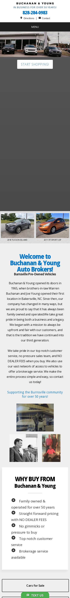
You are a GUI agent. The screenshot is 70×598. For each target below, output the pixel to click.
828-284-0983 (35, 12)
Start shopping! (35, 64)
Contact (44, 18)
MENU (35, 27)
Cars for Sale (35, 586)
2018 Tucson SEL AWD (17, 240)
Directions (27, 18)
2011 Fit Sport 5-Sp (53, 240)
